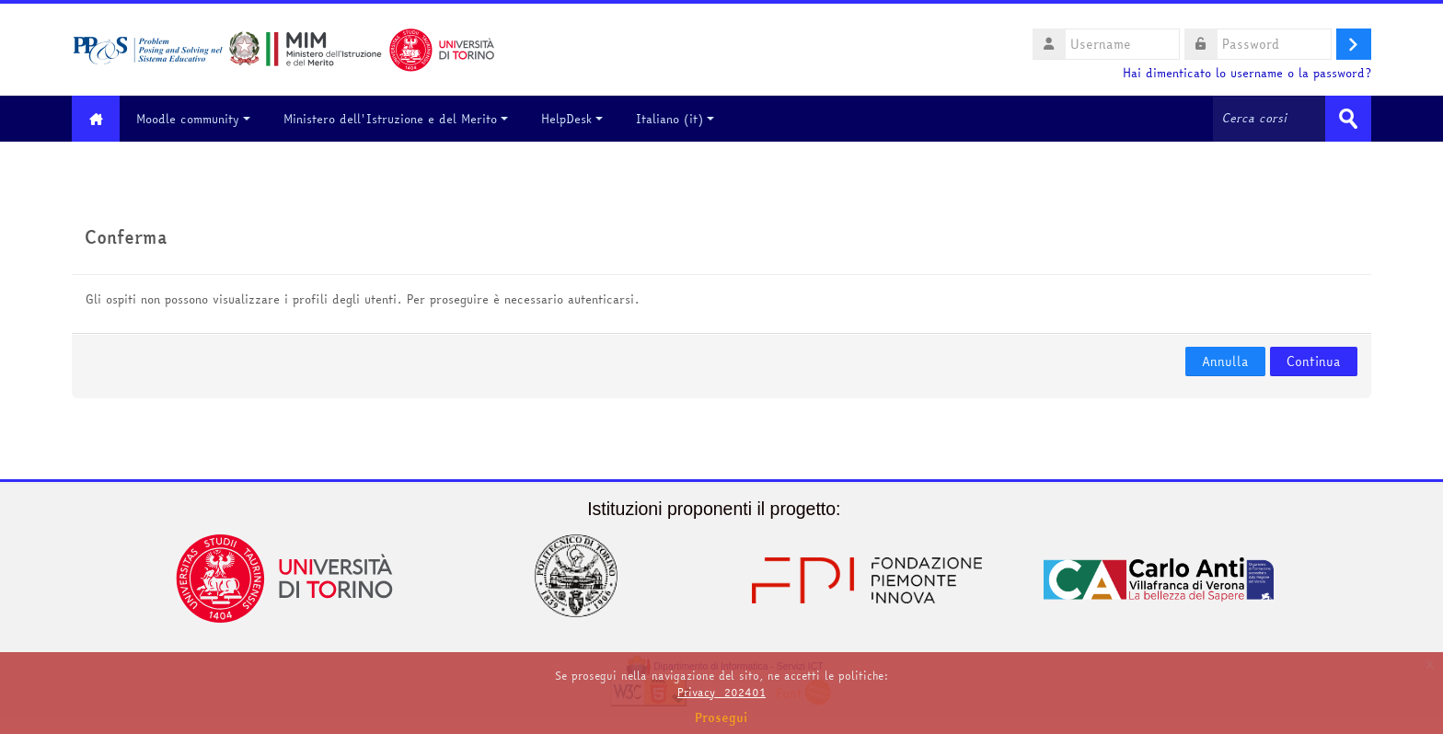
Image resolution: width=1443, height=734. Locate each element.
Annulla (1225, 361)
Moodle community (196, 118)
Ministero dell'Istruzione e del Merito (398, 118)
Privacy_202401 (721, 692)
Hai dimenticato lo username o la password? (1247, 73)
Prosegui (721, 717)
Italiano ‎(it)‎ (678, 118)
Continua (1314, 361)
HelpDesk (575, 118)
